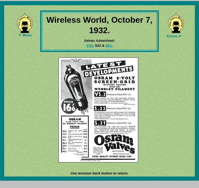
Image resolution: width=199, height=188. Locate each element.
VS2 (89, 46)
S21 (109, 46)
